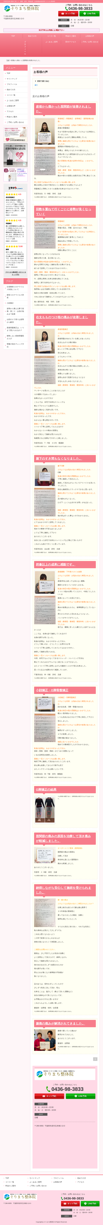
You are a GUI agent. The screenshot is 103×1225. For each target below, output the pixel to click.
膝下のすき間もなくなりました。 (59, 458)
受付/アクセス (70, 42)
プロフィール (25, 48)
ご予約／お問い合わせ (89, 42)
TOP (13, 36)
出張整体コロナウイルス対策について (15, 288)
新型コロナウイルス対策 (15, 296)
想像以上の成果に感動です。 (55, 564)
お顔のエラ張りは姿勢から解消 (15, 320)
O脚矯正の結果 (46, 789)
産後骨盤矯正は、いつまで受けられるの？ (15, 329)
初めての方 (32, 36)
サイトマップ (12, 79)
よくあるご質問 (51, 42)
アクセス (10, 111)
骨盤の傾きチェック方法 (15, 345)
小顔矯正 (10, 303)
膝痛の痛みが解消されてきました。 (60, 1023)
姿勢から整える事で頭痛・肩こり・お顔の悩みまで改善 (15, 311)
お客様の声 (90, 36)
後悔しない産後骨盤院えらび (15, 337)
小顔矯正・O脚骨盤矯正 (52, 690)
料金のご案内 (71, 36)
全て (36, 85)
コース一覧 (51, 36)
